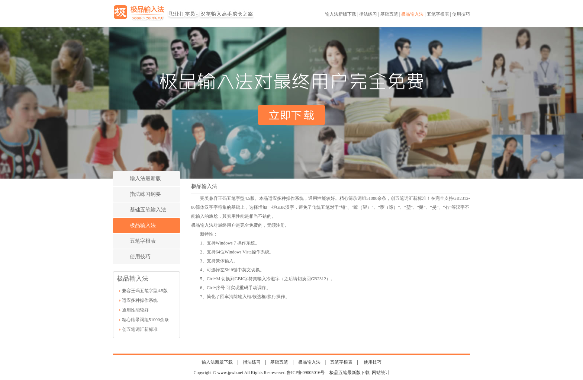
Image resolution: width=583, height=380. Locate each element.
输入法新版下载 (340, 14)
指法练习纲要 (145, 194)
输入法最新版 (145, 178)
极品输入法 (412, 14)
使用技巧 (461, 14)
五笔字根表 (438, 14)
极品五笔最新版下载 (349, 372)
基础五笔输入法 (148, 210)
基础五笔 (389, 14)
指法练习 (368, 14)
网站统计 (381, 372)
